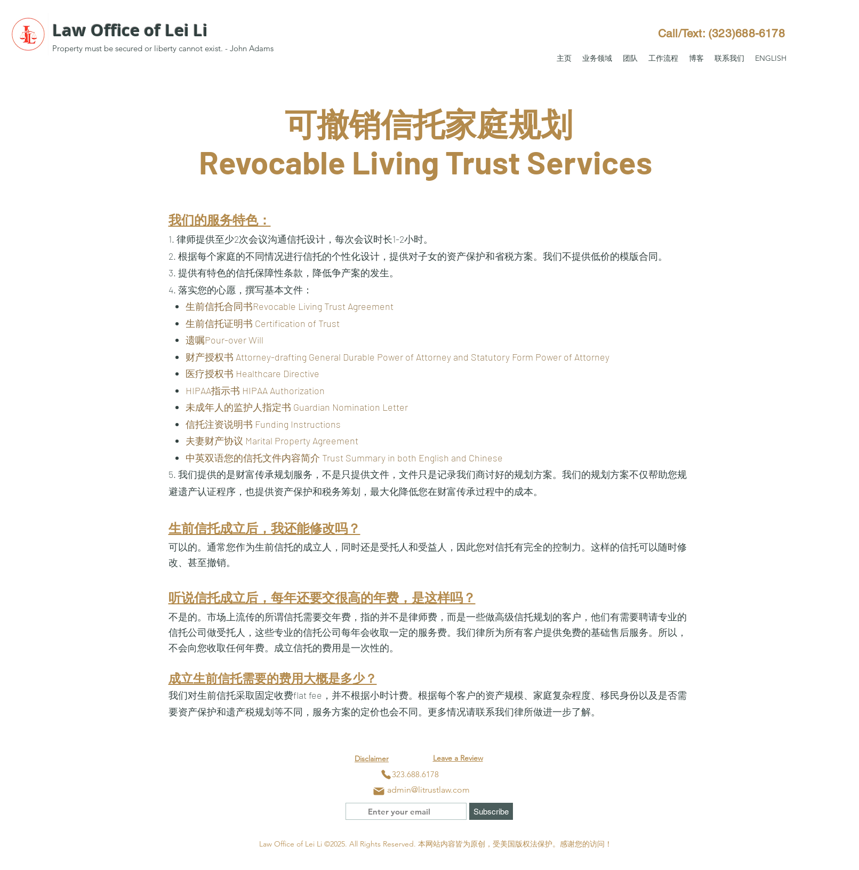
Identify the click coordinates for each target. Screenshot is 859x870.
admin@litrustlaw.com (428, 790)
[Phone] (386, 774)
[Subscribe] (491, 811)
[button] (597, 58)
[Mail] (379, 791)
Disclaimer (372, 758)
